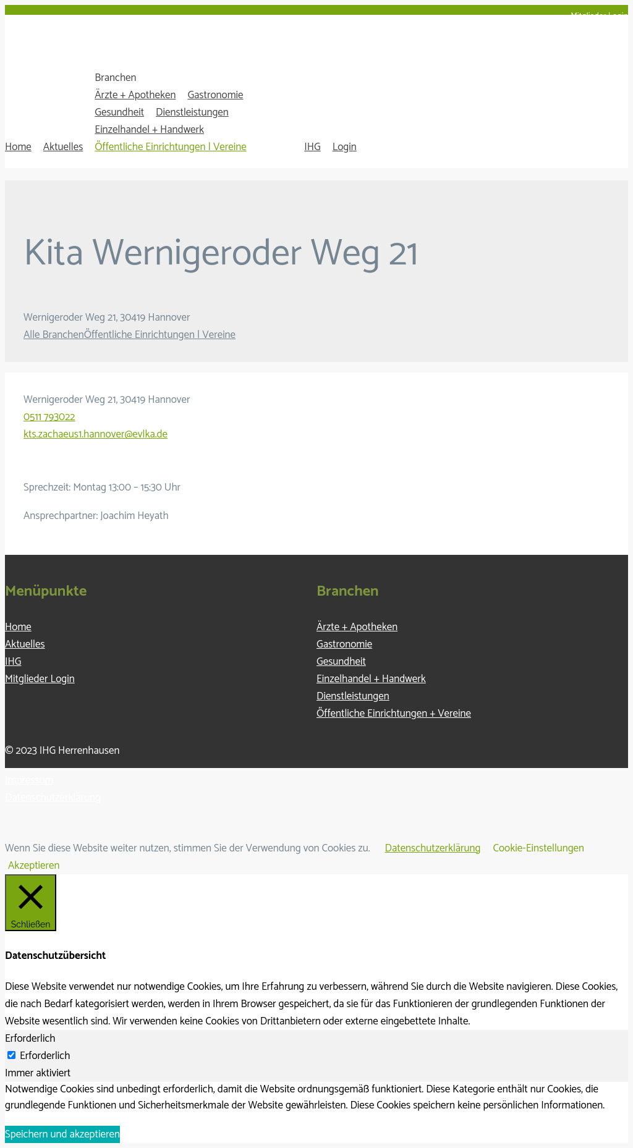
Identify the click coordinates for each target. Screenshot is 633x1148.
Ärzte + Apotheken (135, 95)
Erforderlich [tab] (30, 1038)
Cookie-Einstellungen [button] (539, 848)
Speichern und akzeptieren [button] (62, 1134)
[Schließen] (30, 902)
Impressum (29, 780)
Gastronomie (215, 95)
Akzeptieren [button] (34, 865)
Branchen (115, 78)
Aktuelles (63, 147)
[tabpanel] (316, 1097)
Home (18, 147)
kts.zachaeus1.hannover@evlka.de (95, 434)
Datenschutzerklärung (53, 797)
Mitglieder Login (599, 16)
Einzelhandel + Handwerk (149, 129)
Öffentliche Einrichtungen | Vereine (170, 147)
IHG (312, 147)
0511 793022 (49, 417)
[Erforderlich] (11, 1055)
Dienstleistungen (192, 112)
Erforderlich (45, 1056)
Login (345, 147)
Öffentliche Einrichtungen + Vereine (393, 713)
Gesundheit (119, 112)
